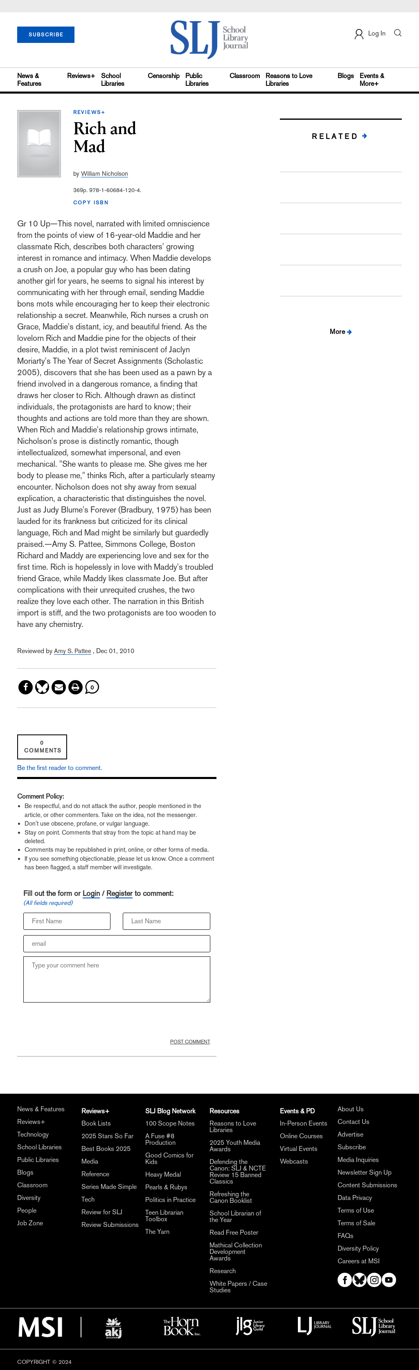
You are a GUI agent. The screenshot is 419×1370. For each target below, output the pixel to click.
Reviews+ (81, 76)
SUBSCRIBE (46, 35)
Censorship (164, 76)
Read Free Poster (234, 1232)
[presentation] (85, 1023)
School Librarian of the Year (235, 1216)
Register (119, 893)
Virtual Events (299, 1149)
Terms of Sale (356, 1223)
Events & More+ (372, 79)
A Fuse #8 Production (160, 1139)
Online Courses (301, 1136)
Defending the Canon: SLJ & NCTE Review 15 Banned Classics (238, 1172)
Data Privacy (355, 1198)
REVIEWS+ (89, 112)
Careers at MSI (359, 1261)
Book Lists (96, 1123)
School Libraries (112, 79)
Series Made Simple (109, 1187)
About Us (351, 1109)
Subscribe (352, 1147)
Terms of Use (356, 1210)
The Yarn (157, 1232)
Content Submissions (367, 1185)
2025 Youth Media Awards (235, 1146)
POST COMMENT (190, 1042)
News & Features (29, 79)
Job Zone (30, 1223)
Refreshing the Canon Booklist (231, 1197)
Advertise (350, 1134)
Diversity (29, 1198)
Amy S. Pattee (72, 650)
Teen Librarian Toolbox (164, 1215)
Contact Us (353, 1122)
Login (91, 893)
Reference (95, 1174)
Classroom (245, 76)
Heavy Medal (163, 1174)
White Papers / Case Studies (238, 1287)
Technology (33, 1134)
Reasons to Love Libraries (289, 79)
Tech (88, 1199)
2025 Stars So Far (107, 1136)
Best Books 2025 (106, 1149)
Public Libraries (197, 79)
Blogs (346, 76)
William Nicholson (104, 173)
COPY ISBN (91, 202)
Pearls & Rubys (166, 1187)
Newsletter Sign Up (365, 1172)
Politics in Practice (170, 1200)
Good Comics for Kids (169, 1158)
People (26, 1210)
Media (89, 1161)
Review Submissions (110, 1225)
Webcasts (294, 1161)
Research (223, 1271)
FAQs (346, 1236)
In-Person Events (303, 1123)
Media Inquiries (358, 1160)
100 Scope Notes (170, 1123)
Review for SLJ (101, 1212)
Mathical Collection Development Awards (236, 1252)
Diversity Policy (358, 1248)
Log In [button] (369, 34)
